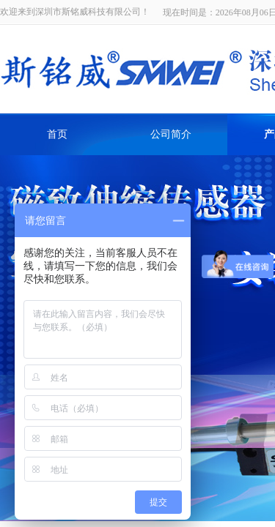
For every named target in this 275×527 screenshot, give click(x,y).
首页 (57, 134)
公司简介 (170, 134)
